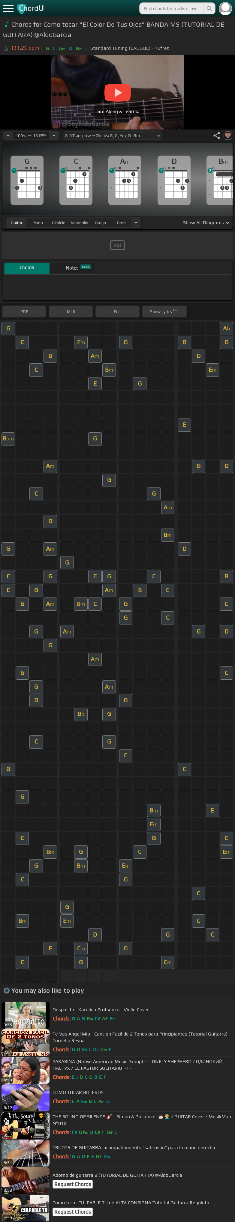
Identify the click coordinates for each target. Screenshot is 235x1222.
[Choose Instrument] (135, 222)
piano (37, 222)
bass (121, 222)
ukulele (58, 222)
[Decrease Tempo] (8, 135)
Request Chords (72, 1184)
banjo (100, 222)
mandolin (79, 222)
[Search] (208, 8)
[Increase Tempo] (54, 135)
